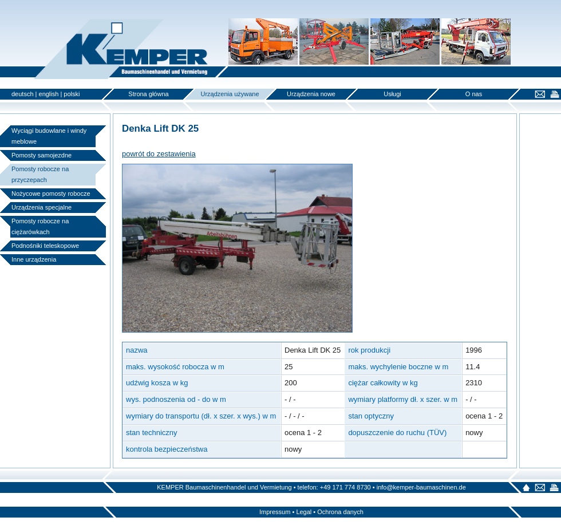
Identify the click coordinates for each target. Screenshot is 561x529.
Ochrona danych (340, 511)
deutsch (22, 93)
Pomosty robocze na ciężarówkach (40, 226)
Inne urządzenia (33, 259)
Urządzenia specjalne (41, 207)
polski (72, 93)
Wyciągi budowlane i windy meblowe (48, 136)
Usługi (392, 93)
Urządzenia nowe (311, 93)
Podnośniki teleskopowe (45, 245)
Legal (303, 511)
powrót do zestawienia (159, 153)
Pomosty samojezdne (41, 155)
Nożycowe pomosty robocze (50, 193)
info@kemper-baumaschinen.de (421, 487)
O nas (473, 93)
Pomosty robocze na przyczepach (40, 174)
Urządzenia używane (229, 93)
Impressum (274, 511)
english (49, 93)
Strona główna (148, 93)
